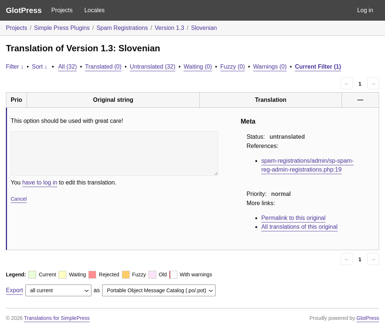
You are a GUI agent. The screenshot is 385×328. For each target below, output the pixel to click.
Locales (94, 10)
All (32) (67, 66)
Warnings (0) (270, 66)
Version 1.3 (169, 28)
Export (14, 290)
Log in (365, 10)
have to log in (39, 182)
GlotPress (24, 10)
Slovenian (204, 28)
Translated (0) (103, 66)
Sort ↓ (40, 66)
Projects (62, 10)
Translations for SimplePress (57, 318)
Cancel (19, 199)
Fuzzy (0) (232, 66)
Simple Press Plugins (62, 28)
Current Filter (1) (318, 66)
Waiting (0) (198, 66)
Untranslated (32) (152, 66)
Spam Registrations (122, 28)
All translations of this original (299, 227)
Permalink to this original (293, 218)
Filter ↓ (15, 66)
